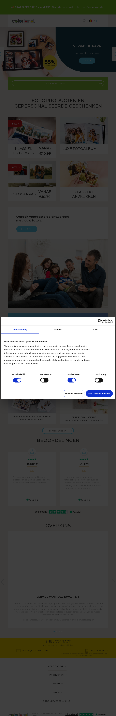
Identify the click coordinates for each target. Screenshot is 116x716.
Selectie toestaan (74, 393)
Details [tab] (58, 329)
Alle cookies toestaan (99, 393)
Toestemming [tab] (20, 329)
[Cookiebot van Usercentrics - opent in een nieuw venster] (100, 321)
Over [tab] (95, 329)
